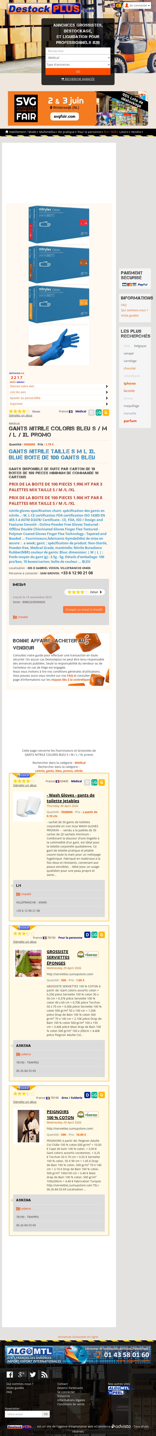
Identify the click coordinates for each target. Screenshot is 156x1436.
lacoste (129, 390)
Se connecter (66, 1392)
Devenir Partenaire (70, 1388)
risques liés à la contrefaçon (70, 680)
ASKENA (23, 1046)
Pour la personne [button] (90, 132)
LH (18, 886)
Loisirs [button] (124, 132)
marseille (130, 413)
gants (50, 771)
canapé (129, 353)
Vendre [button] (137, 132)
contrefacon (132, 376)
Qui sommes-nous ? (134, 310)
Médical (80, 411)
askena (26, 1054)
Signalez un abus (20, 415)
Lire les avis (18, 392)
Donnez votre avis (22, 386)
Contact (62, 1384)
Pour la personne (70, 937)
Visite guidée (130, 315)
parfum (130, 420)
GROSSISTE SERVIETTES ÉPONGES (58, 957)
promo (68, 771)
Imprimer (16, 404)
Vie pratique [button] (67, 132)
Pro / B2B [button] (111, 132)
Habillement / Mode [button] (23, 132)
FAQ (70, 675)
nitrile (78, 771)
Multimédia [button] (48, 132)
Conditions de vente (70, 1404)
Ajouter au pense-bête (25, 398)
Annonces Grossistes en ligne (78, 1337)
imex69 (19, 585)
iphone (130, 383)
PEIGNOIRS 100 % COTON (60, 1114)
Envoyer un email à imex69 (84, 609)
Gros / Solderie (72, 1098)
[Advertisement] (59, 175)
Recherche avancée (78, 79)
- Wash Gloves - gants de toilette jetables (71, 798)
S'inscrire (63, 1396)
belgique (140, 346)
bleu (58, 771)
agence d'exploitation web (75, 1426)
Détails (36, 411)
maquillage (131, 406)
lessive (128, 398)
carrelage (130, 361)
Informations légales (71, 1400)
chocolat (129, 368)
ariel (127, 346)
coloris (39, 771)
